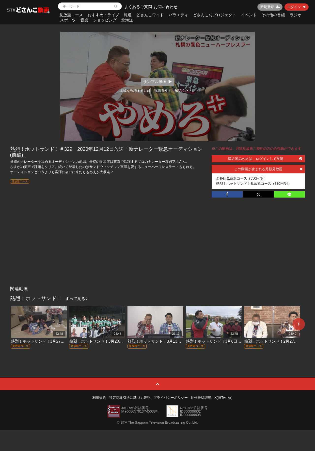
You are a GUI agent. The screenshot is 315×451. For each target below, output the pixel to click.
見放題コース (71, 15)
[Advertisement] (157, 246)
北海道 (127, 20)
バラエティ (178, 15)
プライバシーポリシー (170, 398)
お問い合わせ (165, 7)
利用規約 (99, 398)
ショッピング (105, 20)
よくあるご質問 (138, 7)
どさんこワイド (150, 15)
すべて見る (76, 299)
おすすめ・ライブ (103, 15)
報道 (128, 15)
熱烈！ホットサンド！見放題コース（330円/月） (254, 183)
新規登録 (270, 7)
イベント (249, 15)
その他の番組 (273, 15)
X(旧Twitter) (223, 398)
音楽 (84, 20)
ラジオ (295, 15)
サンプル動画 (157, 82)
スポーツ (68, 20)
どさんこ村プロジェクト (214, 15)
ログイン (296, 7)
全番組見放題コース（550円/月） (242, 178)
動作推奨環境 (201, 398)
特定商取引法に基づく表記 (129, 398)
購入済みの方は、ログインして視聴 (265, 159)
